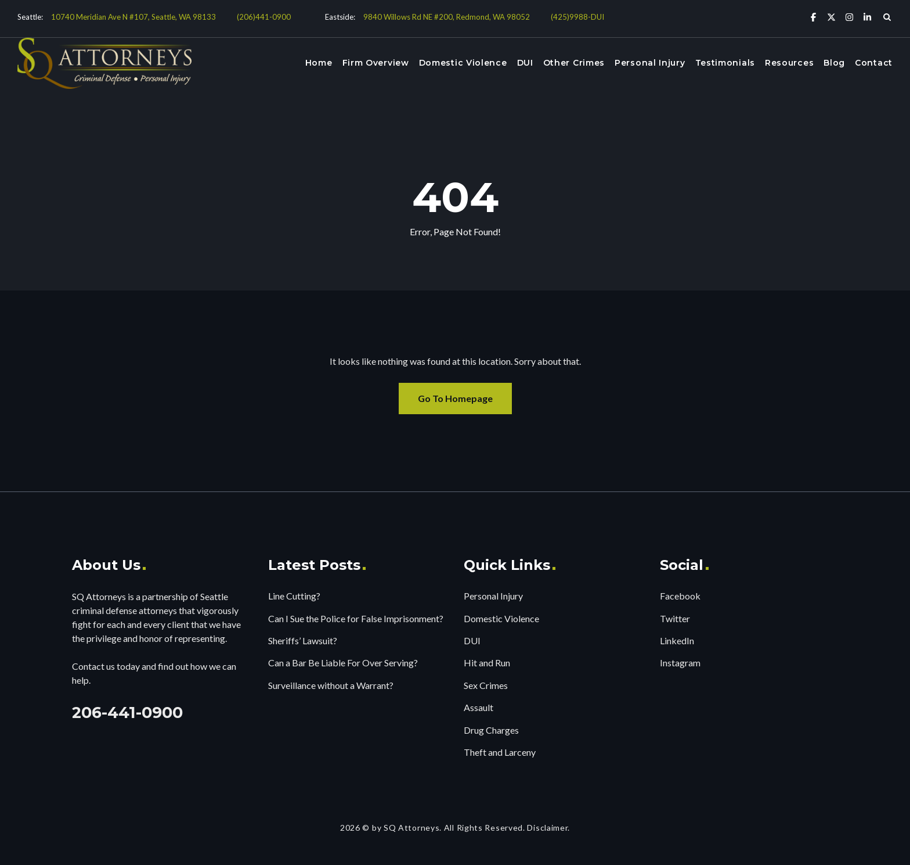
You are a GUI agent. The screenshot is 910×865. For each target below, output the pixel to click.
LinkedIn (677, 640)
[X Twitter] (831, 16)
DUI (525, 63)
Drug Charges (491, 729)
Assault (478, 707)
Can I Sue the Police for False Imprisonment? (355, 618)
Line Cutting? (294, 595)
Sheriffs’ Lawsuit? (302, 640)
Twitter (675, 618)
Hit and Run (487, 662)
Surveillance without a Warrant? (330, 685)
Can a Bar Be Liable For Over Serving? (343, 662)
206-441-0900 (127, 712)
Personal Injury (650, 63)
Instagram (680, 662)
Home (319, 63)
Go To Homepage (455, 398)
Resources (789, 63)
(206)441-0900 (264, 16)
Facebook (680, 595)
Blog (834, 63)
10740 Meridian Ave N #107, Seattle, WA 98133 (133, 16)
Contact (874, 63)
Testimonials (725, 63)
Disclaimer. (548, 827)
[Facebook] (813, 16)
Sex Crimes (486, 685)
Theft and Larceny (500, 752)
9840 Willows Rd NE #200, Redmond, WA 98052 (446, 16)
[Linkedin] (867, 16)
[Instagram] (849, 16)
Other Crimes (574, 63)
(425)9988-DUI (577, 16)
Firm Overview (375, 63)
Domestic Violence (463, 63)
